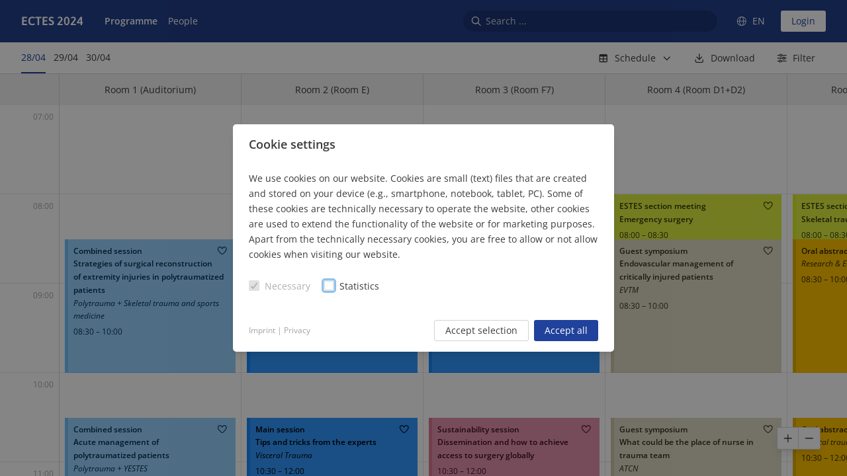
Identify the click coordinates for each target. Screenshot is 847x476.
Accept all (566, 330)
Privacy (297, 330)
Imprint (262, 330)
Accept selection (481, 330)
